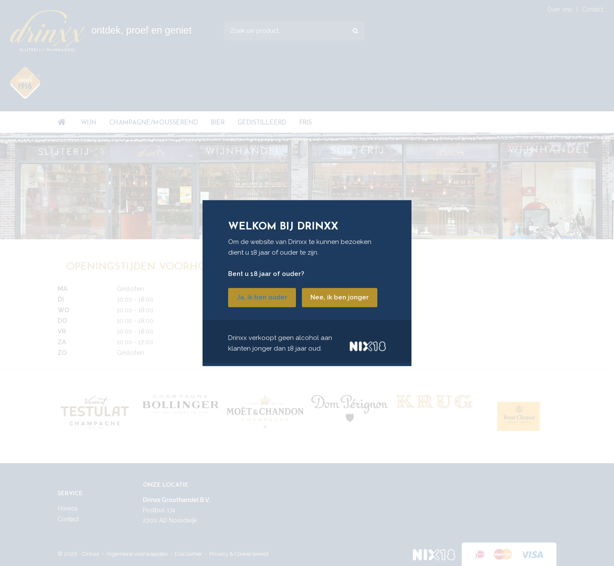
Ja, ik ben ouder (262, 297)
